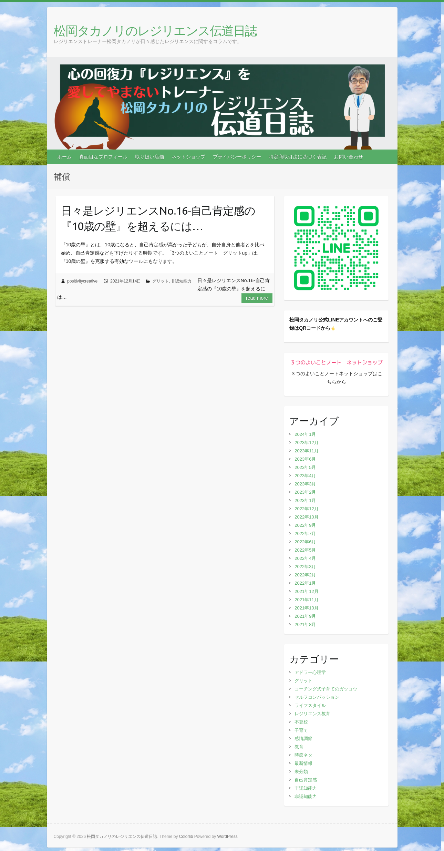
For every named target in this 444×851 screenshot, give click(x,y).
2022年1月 (305, 583)
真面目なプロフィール (103, 157)
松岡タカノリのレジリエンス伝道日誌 (155, 30)
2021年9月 (305, 616)
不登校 (301, 722)
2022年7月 (305, 533)
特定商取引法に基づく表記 (298, 157)
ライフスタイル (310, 705)
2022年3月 (305, 566)
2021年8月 (305, 624)
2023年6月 (305, 459)
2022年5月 (305, 550)
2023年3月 (305, 483)
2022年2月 (305, 574)
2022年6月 (305, 541)
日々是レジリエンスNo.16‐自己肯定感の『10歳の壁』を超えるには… (158, 218)
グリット (160, 281)
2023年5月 (305, 467)
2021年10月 (306, 608)
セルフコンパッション (317, 697)
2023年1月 (305, 500)
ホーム (64, 157)
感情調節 (303, 738)
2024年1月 (305, 434)
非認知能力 (181, 281)
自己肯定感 (306, 779)
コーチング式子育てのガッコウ (326, 688)
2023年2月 (305, 492)
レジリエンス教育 (312, 713)
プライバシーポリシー (237, 157)
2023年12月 (306, 442)
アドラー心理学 (310, 672)
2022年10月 (306, 517)
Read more (257, 298)
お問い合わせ (348, 157)
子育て (301, 730)
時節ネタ (303, 755)
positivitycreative (82, 281)
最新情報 (303, 763)
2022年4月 (305, 558)
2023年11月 (306, 450)
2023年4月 (305, 475)
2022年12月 (306, 508)
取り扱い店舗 (149, 157)
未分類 (301, 771)
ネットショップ (188, 157)
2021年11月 (306, 599)
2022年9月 (305, 525)
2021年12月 (306, 591)
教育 (299, 746)
